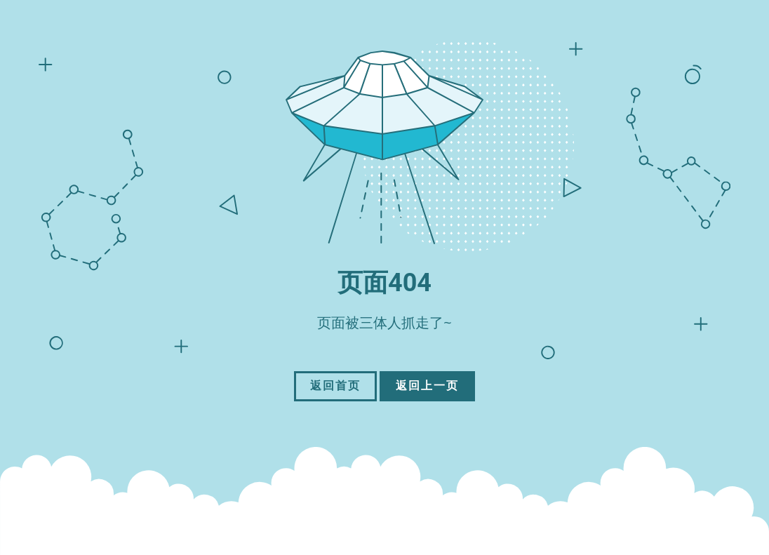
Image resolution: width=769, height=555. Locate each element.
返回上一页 (427, 386)
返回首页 (335, 386)
